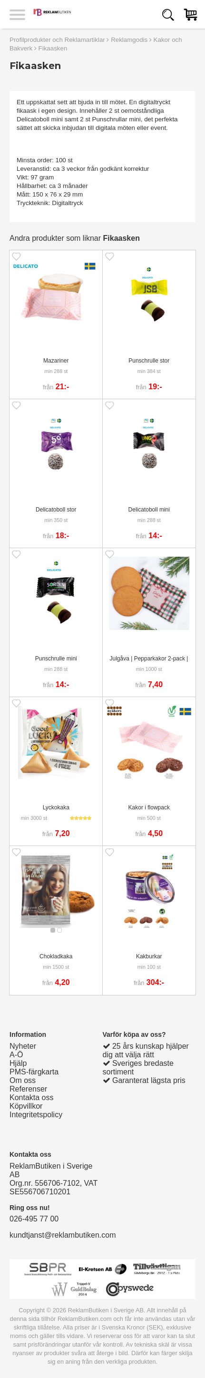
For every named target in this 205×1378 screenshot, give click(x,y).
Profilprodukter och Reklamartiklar (57, 39)
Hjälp (18, 1063)
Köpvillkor (26, 1106)
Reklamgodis (129, 39)
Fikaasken (53, 48)
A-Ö (16, 1055)
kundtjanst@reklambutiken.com (63, 1235)
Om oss (23, 1080)
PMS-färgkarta (34, 1072)
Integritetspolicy (36, 1115)
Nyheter (23, 1046)
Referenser (28, 1089)
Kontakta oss (32, 1097)
